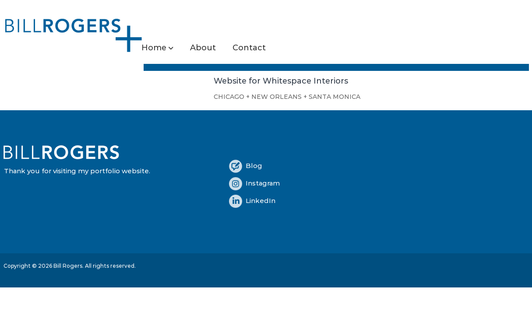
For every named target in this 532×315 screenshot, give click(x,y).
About (203, 47)
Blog (245, 165)
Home (153, 47)
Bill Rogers (67, 265)
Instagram (254, 183)
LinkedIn (252, 200)
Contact (249, 47)
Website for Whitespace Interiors (281, 81)
